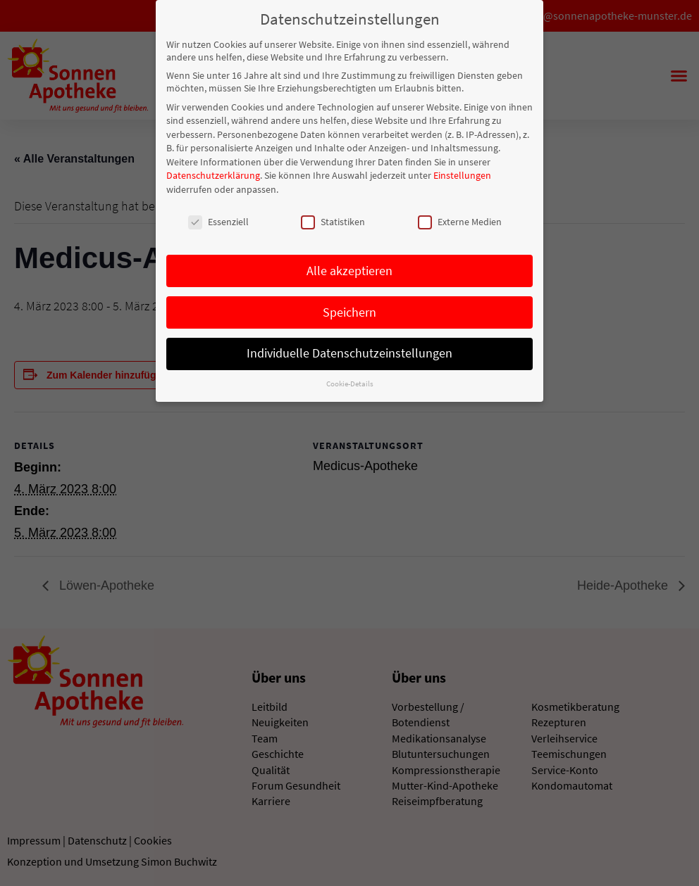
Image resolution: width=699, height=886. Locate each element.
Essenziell (218, 220)
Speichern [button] (349, 311)
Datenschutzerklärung (213, 174)
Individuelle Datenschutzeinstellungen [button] (349, 352)
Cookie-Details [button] (349, 383)
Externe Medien (460, 220)
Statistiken (333, 220)
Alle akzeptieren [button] (349, 269)
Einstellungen (462, 174)
